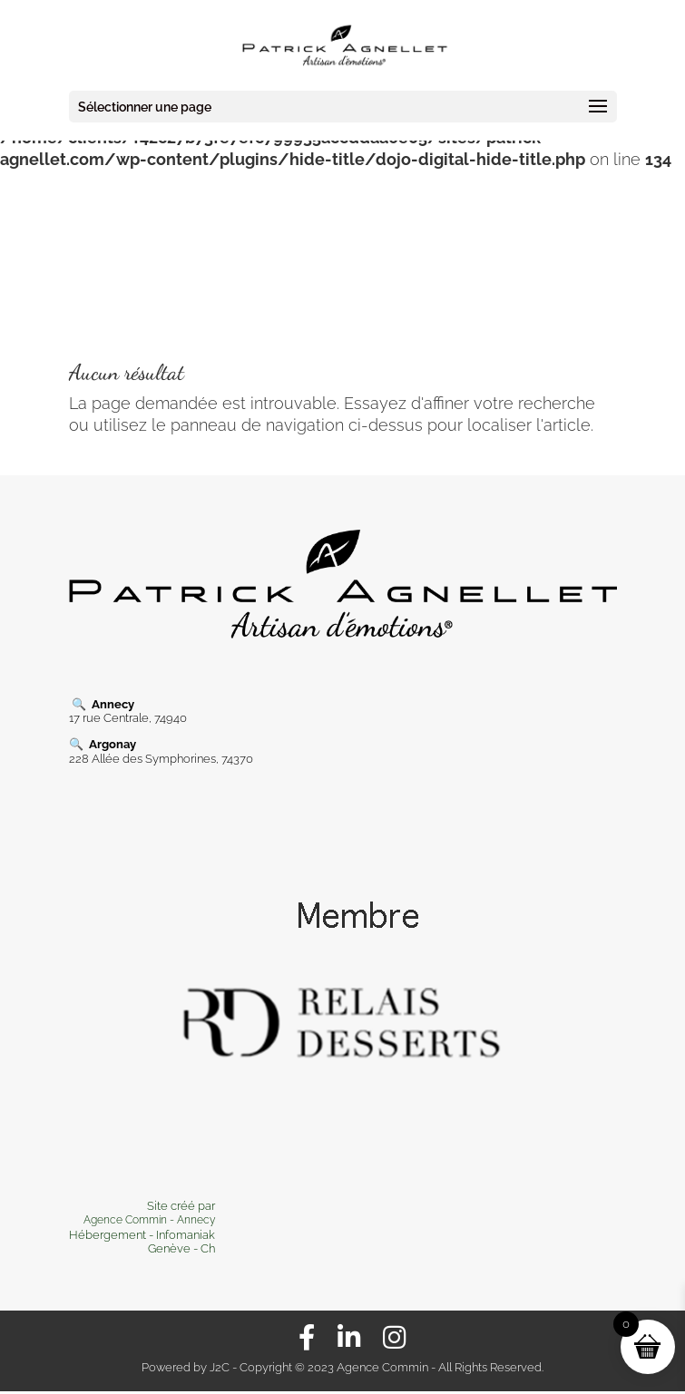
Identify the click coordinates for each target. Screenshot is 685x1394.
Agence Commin (126, 1220)
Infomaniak (185, 1235)
